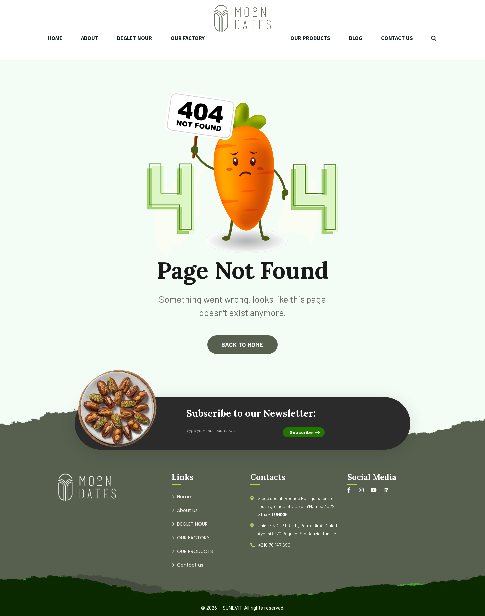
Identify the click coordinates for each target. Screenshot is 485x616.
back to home (242, 344)
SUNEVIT (232, 608)
